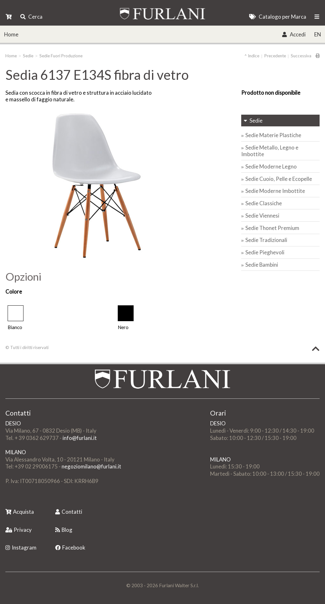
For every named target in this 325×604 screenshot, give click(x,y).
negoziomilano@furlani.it (91, 466)
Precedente (275, 55)
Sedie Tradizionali (266, 240)
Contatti (68, 511)
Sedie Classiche (263, 203)
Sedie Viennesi (262, 215)
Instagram (20, 547)
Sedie (28, 55)
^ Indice (251, 55)
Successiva (301, 55)
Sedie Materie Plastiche (273, 135)
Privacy (18, 529)
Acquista (19, 511)
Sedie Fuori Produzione (61, 55)
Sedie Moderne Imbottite (275, 191)
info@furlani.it (80, 438)
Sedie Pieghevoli (264, 252)
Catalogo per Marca (277, 16)
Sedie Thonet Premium (272, 228)
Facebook (70, 547)
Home (11, 34)
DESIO (13, 423)
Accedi (293, 34)
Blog (63, 529)
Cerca (31, 16)
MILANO (15, 452)
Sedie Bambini (261, 264)
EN (317, 34)
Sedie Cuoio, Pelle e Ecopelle (278, 178)
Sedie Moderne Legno (271, 166)
